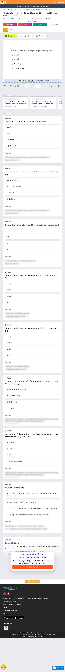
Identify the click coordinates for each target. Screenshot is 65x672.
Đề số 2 (12, 30)
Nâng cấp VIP (32, 600)
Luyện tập (25, 36)
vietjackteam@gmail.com (14, 638)
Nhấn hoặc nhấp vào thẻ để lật (32, 81)
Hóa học (10, 9)
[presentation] (17, 55)
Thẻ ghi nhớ (10, 36)
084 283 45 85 (11, 635)
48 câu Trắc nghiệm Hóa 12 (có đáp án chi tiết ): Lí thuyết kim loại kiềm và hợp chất (33, 9)
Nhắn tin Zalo (58, 668)
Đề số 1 (6, 30)
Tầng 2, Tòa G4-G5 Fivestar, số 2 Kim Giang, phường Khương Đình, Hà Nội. (26, 632)
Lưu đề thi (54, 24)
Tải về (39, 24)
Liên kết (6, 641)
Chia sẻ (10, 24)
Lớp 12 (4, 9)
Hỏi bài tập (4, 667)
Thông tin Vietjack (10, 643)
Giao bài (25, 24)
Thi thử (40, 36)
